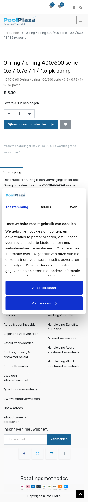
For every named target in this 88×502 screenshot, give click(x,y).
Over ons (10, 315)
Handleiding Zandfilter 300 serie (64, 327)
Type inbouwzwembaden (21, 389)
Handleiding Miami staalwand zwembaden (64, 364)
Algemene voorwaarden (21, 333)
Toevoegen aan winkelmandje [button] (31, 124)
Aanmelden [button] (59, 439)
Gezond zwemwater (62, 338)
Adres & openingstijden (21, 324)
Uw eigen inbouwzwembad (16, 378)
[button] (65, 124)
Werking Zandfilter (61, 315)
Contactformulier (16, 366)
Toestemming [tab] (16, 207)
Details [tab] (45, 207)
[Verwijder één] (9, 113)
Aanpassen (44, 303)
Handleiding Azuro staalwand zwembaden (64, 350)
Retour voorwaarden (19, 343)
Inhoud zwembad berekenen (16, 419)
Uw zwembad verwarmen (21, 398)
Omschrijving (12, 172)
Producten (11, 33)
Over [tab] (73, 207)
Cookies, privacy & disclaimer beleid (17, 354)
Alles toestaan (44, 288)
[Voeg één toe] (29, 113)
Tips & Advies (14, 407)
